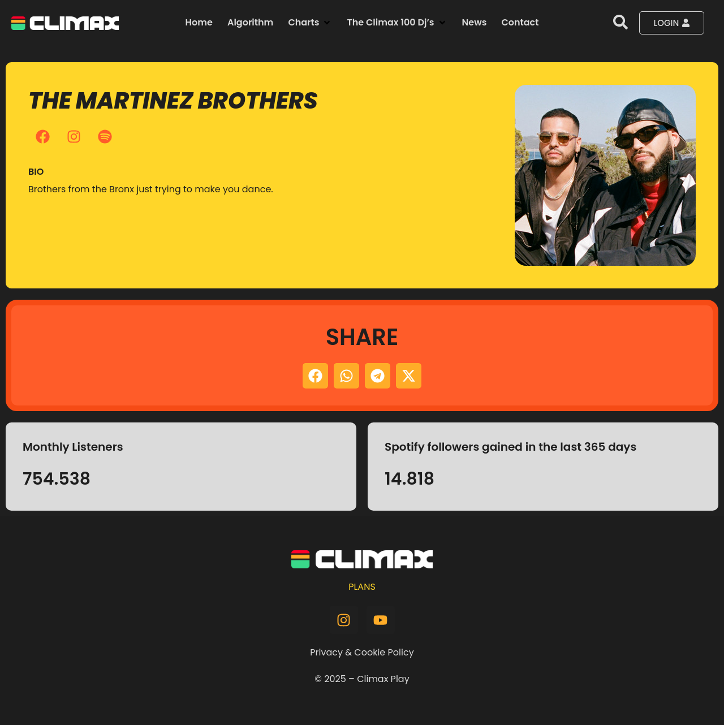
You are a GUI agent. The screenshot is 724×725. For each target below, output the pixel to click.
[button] (310, 22)
